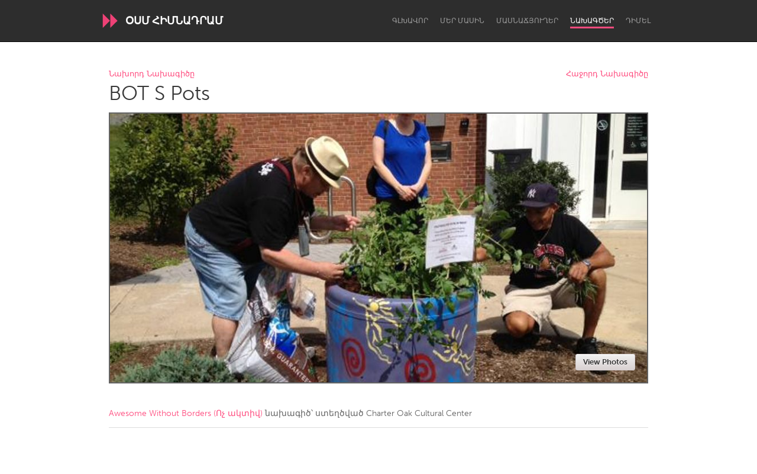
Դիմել (638, 21)
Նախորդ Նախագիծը (152, 74)
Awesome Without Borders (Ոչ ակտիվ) (186, 413)
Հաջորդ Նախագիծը (607, 74)
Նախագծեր (592, 21)
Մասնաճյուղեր (527, 21)
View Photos (605, 361)
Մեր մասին (462, 21)
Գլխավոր (410, 21)
